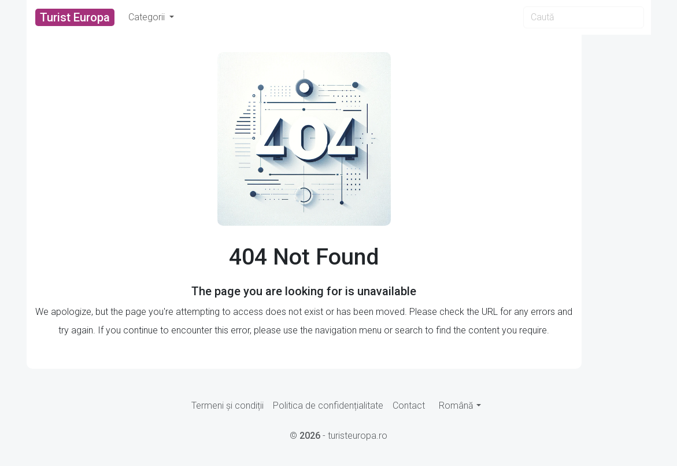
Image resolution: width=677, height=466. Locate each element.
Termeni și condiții (227, 405)
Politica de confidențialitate (328, 405)
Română (456, 405)
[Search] (583, 17)
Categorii (147, 17)
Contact (409, 405)
